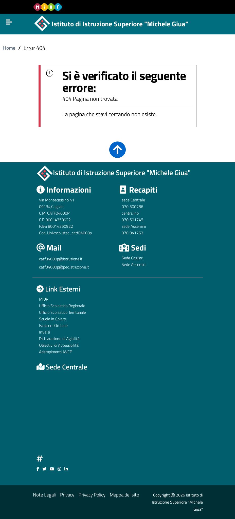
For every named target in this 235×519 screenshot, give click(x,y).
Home (9, 48)
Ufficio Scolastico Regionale (62, 306)
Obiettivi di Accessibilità (59, 345)
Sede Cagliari (132, 258)
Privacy (67, 495)
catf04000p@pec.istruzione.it (64, 267)
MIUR (43, 299)
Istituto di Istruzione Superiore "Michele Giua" (120, 23)
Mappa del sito (124, 495)
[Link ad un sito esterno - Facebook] (38, 469)
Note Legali (44, 495)
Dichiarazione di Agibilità (59, 339)
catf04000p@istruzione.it (60, 259)
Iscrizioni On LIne (53, 325)
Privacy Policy (92, 495)
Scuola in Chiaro (52, 319)
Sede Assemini (134, 264)
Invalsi (44, 332)
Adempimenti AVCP (55, 352)
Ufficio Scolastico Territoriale (62, 312)
